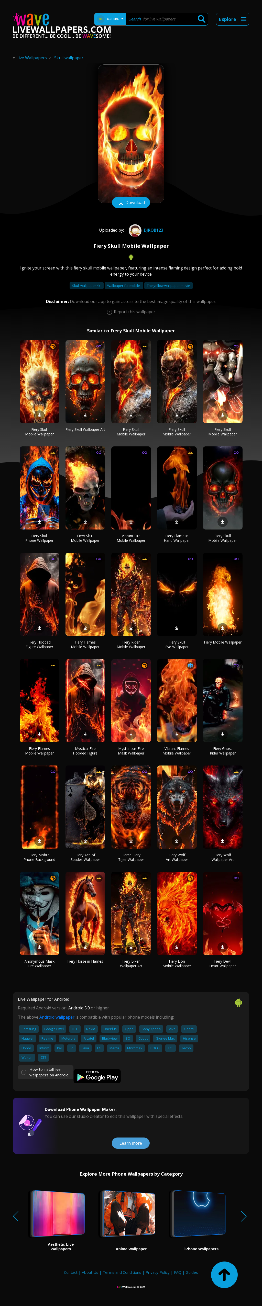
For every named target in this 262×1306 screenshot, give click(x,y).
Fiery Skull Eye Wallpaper (177, 644)
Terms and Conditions (122, 1272)
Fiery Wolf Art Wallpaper (177, 857)
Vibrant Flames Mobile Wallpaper (176, 751)
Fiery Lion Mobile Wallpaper (176, 963)
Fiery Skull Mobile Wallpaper (39, 431)
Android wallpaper (56, 1017)
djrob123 (145, 230)
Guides (192, 1272)
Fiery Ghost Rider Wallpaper (223, 751)
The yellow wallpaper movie (168, 285)
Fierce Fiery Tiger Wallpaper (131, 857)
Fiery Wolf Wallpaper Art (223, 857)
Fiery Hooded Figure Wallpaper (39, 644)
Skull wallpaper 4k (86, 285)
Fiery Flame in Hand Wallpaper (177, 538)
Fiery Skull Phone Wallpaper (39, 538)
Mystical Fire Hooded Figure (85, 751)
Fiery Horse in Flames (85, 961)
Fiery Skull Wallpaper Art (85, 429)
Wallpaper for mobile (124, 285)
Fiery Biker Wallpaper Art (131, 963)
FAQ (177, 1272)
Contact (71, 1272)
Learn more (130, 1143)
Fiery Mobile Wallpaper (223, 642)
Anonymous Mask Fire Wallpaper (39, 963)
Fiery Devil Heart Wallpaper (222, 963)
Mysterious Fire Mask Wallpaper (131, 751)
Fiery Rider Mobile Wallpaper (131, 644)
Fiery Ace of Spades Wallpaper (85, 857)
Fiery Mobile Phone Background (39, 857)
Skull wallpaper (68, 58)
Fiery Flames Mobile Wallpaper (85, 644)
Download (131, 203)
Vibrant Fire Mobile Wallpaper (131, 538)
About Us (90, 1272)
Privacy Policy (158, 1272)
